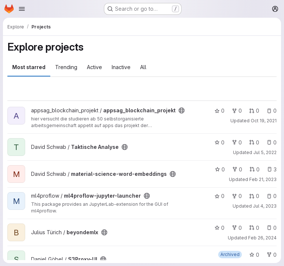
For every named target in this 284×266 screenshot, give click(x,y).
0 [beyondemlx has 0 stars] (219, 228)
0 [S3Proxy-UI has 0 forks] (272, 255)
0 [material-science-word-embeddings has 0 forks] (237, 169)
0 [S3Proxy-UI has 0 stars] (254, 255)
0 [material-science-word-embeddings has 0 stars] (220, 169)
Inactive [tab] (121, 67)
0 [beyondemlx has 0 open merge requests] (254, 228)
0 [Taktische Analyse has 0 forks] (237, 142)
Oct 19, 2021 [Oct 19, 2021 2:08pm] (264, 120)
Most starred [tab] (28, 67)
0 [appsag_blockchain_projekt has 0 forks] (237, 111)
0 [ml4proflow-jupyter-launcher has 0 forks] (237, 196)
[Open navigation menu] (22, 9)
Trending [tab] (66, 67)
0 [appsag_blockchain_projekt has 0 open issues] (272, 111)
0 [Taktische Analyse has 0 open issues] (272, 142)
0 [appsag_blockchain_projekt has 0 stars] (219, 111)
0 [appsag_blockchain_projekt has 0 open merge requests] (254, 111)
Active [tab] (94, 67)
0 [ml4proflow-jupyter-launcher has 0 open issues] (272, 196)
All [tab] (143, 67)
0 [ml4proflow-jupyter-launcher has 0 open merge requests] (254, 196)
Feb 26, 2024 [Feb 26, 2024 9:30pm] (262, 238)
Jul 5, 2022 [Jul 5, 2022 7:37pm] (265, 152)
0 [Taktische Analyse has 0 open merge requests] (254, 142)
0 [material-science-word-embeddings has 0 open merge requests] (255, 169)
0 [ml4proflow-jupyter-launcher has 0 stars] (219, 196)
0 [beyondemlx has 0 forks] (237, 228)
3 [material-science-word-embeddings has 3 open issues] (272, 169)
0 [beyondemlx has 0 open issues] (272, 228)
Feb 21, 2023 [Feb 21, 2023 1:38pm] (263, 179)
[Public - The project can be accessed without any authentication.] (182, 110)
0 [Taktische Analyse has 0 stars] (219, 142)
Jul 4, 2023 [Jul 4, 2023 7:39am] (265, 206)
